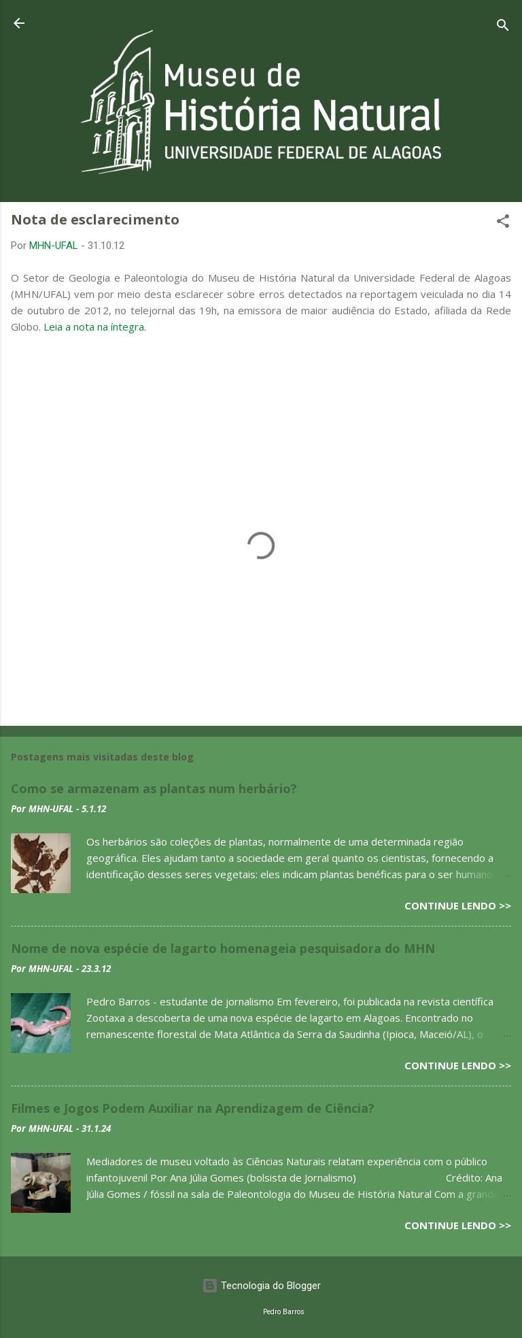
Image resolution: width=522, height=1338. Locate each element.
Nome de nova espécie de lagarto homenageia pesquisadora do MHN (223, 948)
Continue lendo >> (457, 905)
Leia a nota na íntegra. (95, 326)
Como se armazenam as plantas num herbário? (154, 788)
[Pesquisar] (503, 27)
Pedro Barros (283, 1311)
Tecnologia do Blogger (261, 1286)
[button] (503, 223)
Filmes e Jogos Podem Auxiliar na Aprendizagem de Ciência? (193, 1108)
